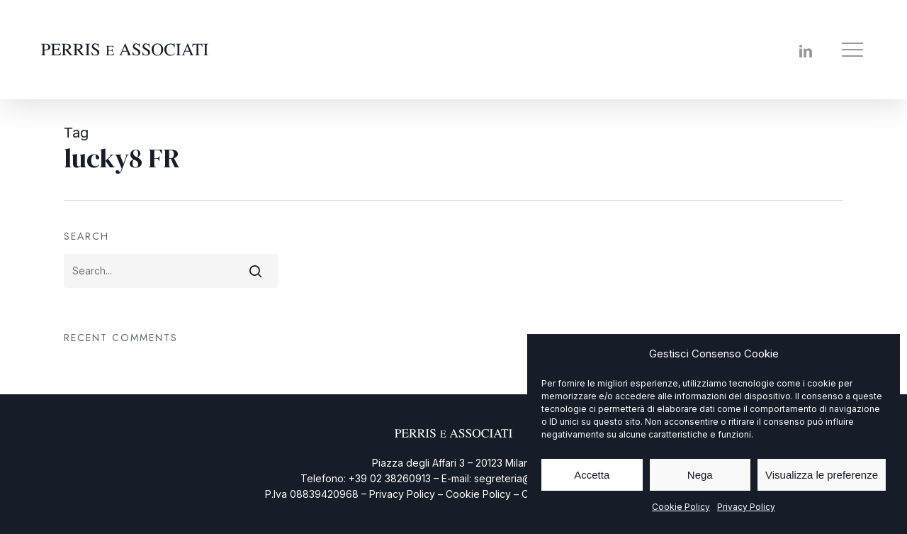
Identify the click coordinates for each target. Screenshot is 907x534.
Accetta (591, 475)
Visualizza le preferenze (821, 475)
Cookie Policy (681, 506)
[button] (854, 50)
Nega (700, 475)
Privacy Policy (746, 506)
